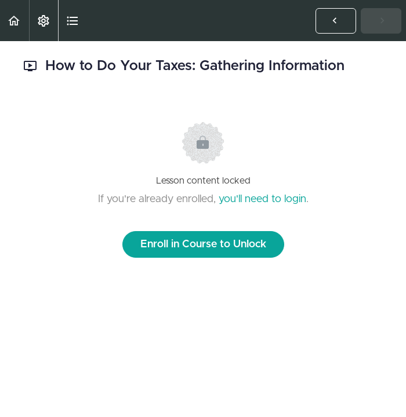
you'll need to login (262, 199)
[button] (14, 20)
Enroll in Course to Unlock (203, 244)
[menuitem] (43, 20)
